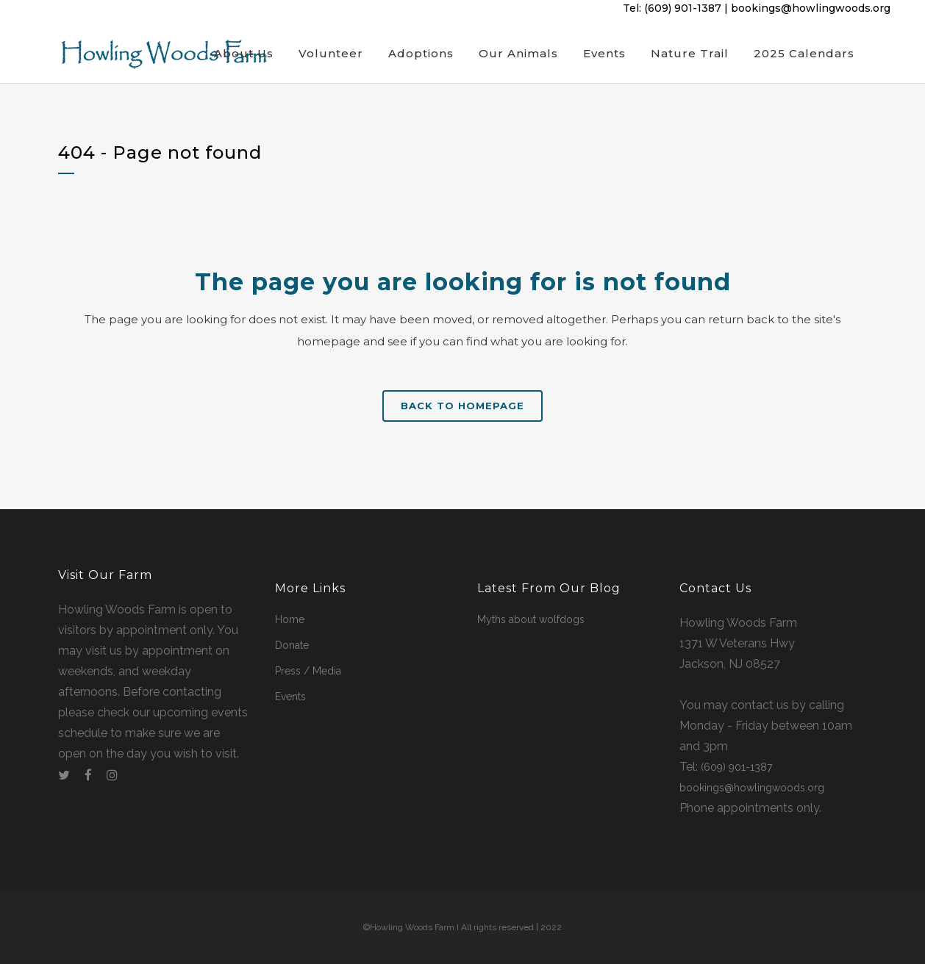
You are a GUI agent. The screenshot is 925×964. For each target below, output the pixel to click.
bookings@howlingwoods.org (810, 8)
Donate (292, 645)
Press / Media (308, 671)
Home (289, 619)
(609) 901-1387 (682, 8)
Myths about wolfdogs (531, 619)
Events (290, 696)
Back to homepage (462, 405)
